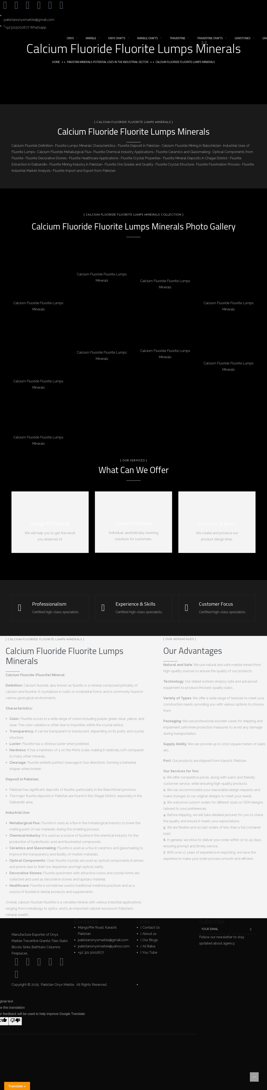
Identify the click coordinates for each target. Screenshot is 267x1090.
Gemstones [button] (243, 38)
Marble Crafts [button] (147, 38)
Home (56, 62)
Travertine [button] (177, 38)
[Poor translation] (15, 1021)
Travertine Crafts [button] (210, 38)
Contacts (86, 921)
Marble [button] (91, 38)
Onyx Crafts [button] (116, 38)
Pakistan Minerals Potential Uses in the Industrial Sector (108, 62)
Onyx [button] (70, 38)
